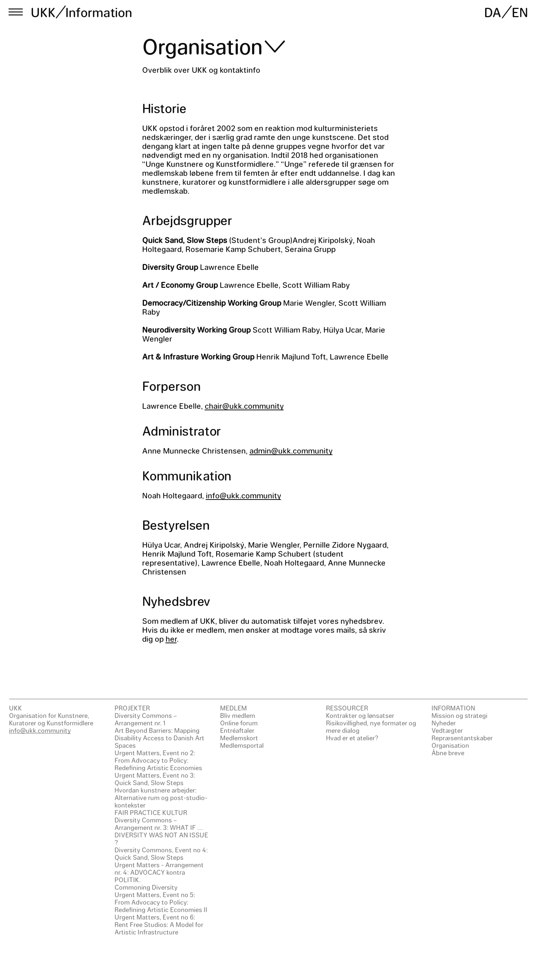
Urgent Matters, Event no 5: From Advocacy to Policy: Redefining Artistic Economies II (160, 902)
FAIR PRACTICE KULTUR (150, 812)
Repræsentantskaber (462, 737)
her (171, 638)
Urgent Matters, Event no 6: (154, 917)
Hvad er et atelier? (352, 737)
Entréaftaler (237, 730)
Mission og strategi (459, 715)
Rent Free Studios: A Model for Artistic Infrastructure (158, 928)
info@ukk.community (243, 495)
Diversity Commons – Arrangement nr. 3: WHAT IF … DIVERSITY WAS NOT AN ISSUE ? (161, 831)
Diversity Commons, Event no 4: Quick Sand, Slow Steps (161, 853)
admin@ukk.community (291, 450)
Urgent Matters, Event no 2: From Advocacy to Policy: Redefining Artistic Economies (158, 760)
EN (520, 12)
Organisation (450, 745)
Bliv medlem (237, 715)
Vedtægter (447, 730)
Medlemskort (239, 737)
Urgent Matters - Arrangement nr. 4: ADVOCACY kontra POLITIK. (159, 872)
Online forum (239, 723)
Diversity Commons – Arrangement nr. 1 (145, 719)
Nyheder (443, 723)
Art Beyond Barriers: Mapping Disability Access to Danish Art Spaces (159, 738)
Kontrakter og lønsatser (360, 715)
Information (98, 12)
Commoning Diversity (146, 887)
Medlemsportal (242, 745)
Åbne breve (447, 752)
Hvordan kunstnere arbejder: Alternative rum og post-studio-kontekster (160, 797)
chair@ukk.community (244, 405)
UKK (43, 12)
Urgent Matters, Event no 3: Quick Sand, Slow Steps (154, 778)
